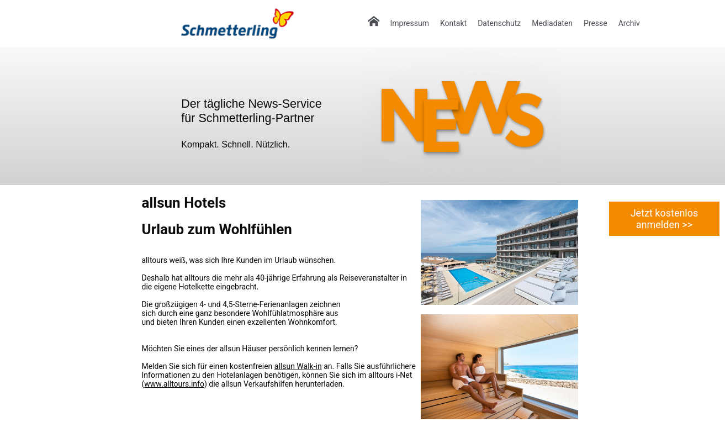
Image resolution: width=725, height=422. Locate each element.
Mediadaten (552, 23)
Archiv (629, 23)
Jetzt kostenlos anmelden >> (664, 218)
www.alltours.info (174, 383)
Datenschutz (499, 23)
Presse (595, 23)
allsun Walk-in (298, 366)
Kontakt (453, 23)
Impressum (409, 23)
